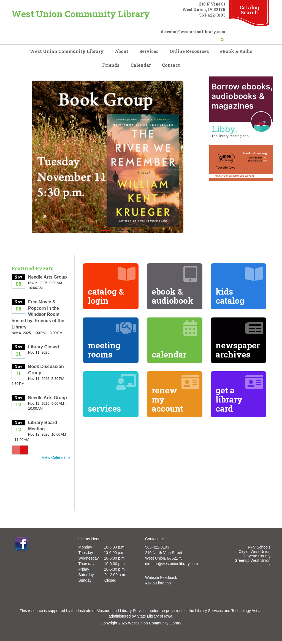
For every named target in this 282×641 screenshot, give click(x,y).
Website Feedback (161, 577)
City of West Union (254, 551)
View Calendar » (56, 457)
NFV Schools (259, 547)
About (121, 51)
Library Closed (43, 347)
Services (149, 51)
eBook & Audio (236, 51)
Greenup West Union (252, 560)
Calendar (141, 65)
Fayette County (257, 556)
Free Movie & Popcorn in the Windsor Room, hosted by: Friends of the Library (38, 314)
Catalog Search (249, 10)
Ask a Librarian (158, 583)
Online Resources (189, 51)
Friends (111, 65)
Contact (171, 65)
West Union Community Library (81, 14)
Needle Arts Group (47, 277)
